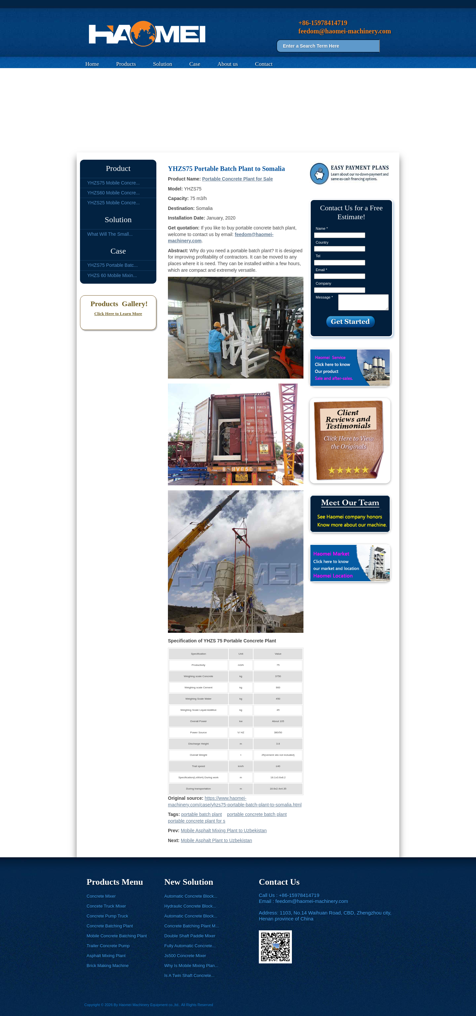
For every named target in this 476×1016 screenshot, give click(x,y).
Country (322, 242)
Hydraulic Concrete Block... (190, 906)
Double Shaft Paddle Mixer (190, 935)
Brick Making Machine (108, 965)
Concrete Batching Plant (110, 925)
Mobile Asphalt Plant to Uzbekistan (216, 840)
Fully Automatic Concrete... (190, 945)
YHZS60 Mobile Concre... (113, 192)
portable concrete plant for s (196, 821)
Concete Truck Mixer (106, 906)
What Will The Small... (110, 234)
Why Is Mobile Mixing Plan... (191, 965)
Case (194, 64)
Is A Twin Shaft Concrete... (189, 975)
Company (323, 283)
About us (228, 64)
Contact (264, 64)
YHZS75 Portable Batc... (112, 265)
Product (118, 168)
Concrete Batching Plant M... (191, 925)
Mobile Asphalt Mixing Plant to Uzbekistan (224, 830)
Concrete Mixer (101, 896)
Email (321, 270)
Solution (162, 64)
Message (324, 297)
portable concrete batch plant (257, 814)
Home (92, 64)
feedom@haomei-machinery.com (311, 901)
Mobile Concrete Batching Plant (117, 935)
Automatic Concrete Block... (190, 896)
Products (126, 64)
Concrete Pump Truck (107, 916)
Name (322, 228)
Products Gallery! (118, 304)
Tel (318, 256)
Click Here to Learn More (118, 313)
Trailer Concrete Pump (108, 945)
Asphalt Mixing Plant (106, 955)
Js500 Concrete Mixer (185, 955)
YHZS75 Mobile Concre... (113, 182)
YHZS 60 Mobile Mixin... (112, 275)
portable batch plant (201, 814)
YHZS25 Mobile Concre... (113, 202)
